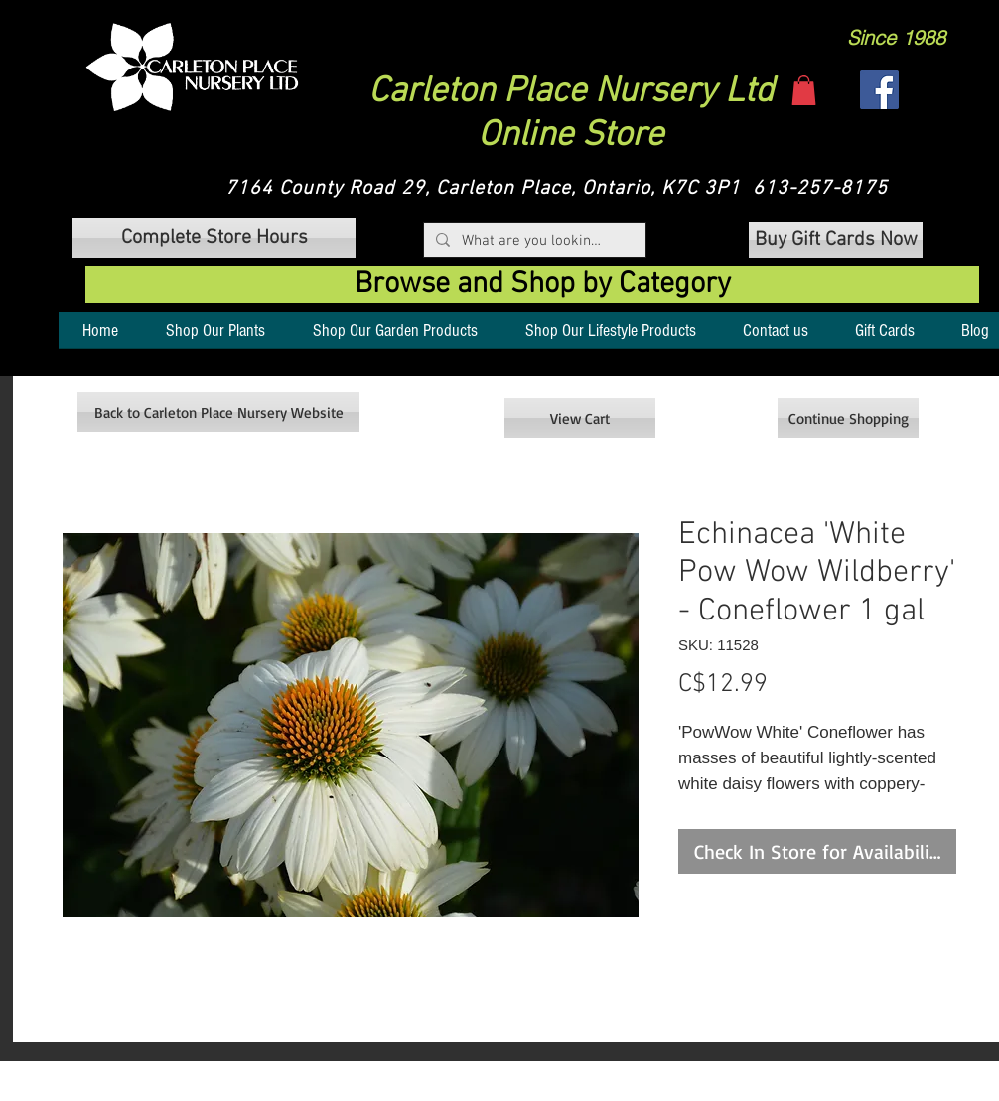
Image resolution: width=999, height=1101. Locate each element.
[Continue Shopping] (848, 418)
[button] (192, 67)
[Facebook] (879, 89)
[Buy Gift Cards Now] (836, 240)
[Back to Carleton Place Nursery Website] (218, 412)
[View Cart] (579, 418)
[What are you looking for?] (533, 241)
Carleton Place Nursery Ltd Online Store (571, 114)
